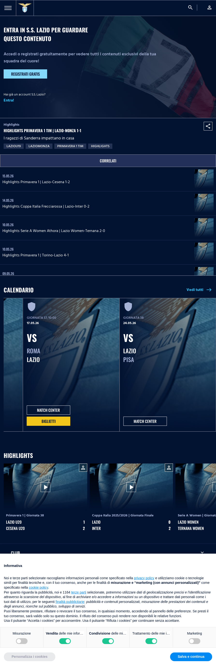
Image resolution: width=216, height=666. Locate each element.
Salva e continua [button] (191, 657)
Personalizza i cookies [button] (30, 657)
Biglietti (49, 421)
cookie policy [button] (38, 587)
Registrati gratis (25, 74)
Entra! (9, 100)
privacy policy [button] (144, 578)
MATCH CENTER (48, 410)
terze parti (78, 592)
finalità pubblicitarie (70, 602)
